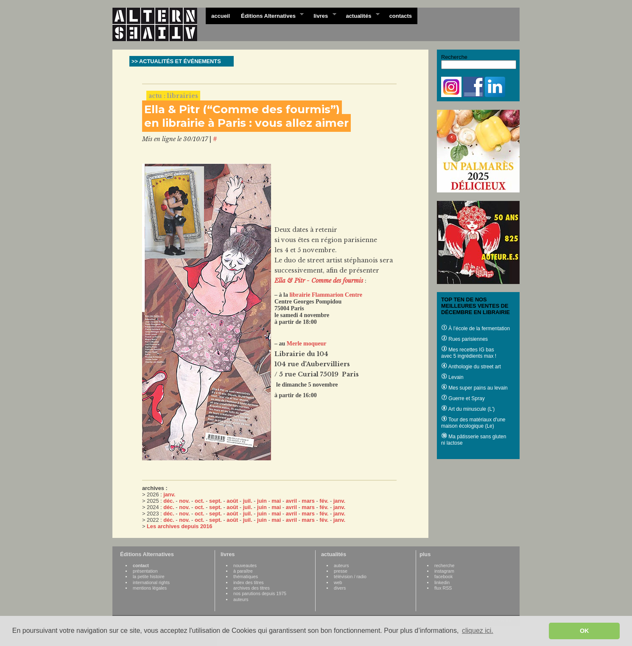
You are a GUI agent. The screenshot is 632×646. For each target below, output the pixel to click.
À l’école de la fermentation (475, 328)
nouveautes (245, 565)
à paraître (243, 571)
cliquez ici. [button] (477, 630)
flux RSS (443, 587)
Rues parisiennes (464, 339)
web (338, 582)
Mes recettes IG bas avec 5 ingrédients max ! (468, 353)
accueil (220, 16)
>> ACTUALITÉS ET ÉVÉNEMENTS (176, 61)
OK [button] (584, 630)
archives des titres (251, 587)
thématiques (245, 576)
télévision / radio (350, 576)
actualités (359, 15)
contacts (400, 16)
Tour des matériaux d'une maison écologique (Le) (473, 423)
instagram (444, 571)
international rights (151, 582)
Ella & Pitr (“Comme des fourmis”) (242, 109)
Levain (452, 377)
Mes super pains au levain (474, 388)
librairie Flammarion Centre (325, 295)
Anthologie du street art (471, 367)
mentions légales (150, 587)
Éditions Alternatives (269, 15)
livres (322, 15)
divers (340, 587)
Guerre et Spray (463, 398)
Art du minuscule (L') (468, 409)
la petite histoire (149, 576)
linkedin (442, 582)
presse (340, 571)
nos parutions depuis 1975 (259, 593)
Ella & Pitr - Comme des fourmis (318, 280)
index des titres (248, 582)
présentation (145, 571)
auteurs (241, 599)
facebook (443, 576)
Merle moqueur (307, 343)
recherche (444, 565)
